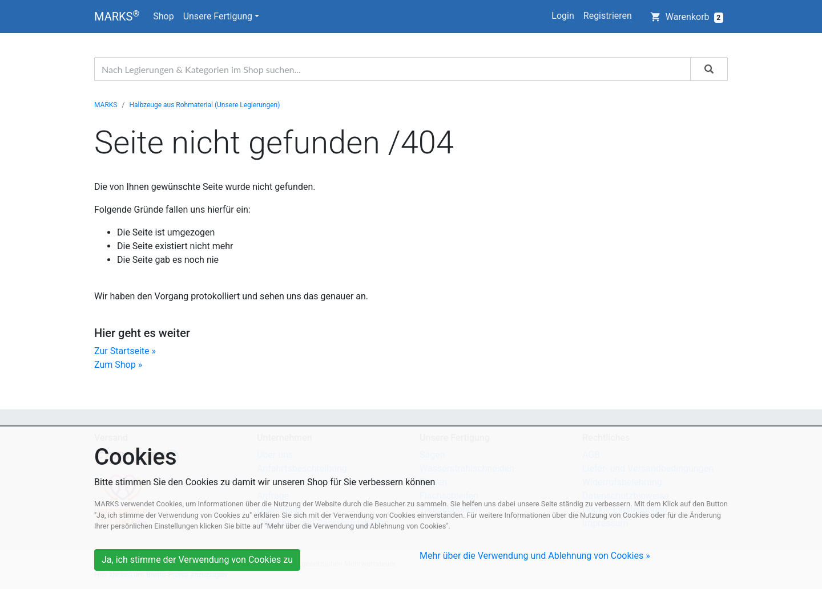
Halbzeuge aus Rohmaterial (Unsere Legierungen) (204, 105)
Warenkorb (686, 17)
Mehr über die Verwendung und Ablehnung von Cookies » (535, 555)
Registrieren (607, 15)
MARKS (116, 16)
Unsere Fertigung (217, 16)
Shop (163, 16)
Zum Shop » (118, 364)
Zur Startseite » (125, 351)
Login (562, 15)
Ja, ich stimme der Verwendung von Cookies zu (197, 559)
